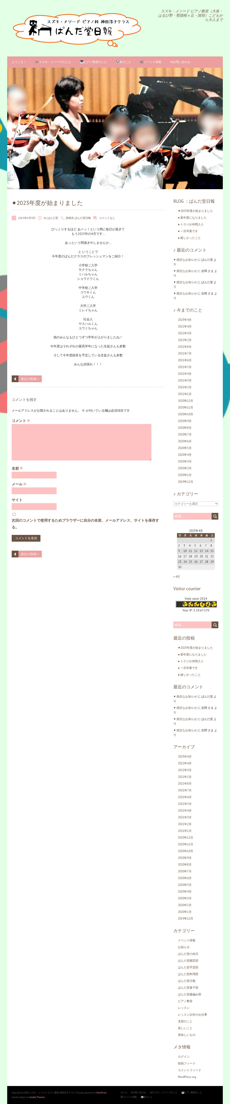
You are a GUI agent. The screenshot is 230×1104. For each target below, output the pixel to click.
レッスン (184, 1008)
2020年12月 (185, 401)
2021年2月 (185, 387)
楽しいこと (185, 1028)
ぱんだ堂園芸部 (188, 961)
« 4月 (176, 577)
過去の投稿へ (30, 379)
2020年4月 (185, 455)
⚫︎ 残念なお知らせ (185, 260)
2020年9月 (185, 421)
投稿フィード (186, 1063)
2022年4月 (185, 326)
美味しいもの (186, 1035)
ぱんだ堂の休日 (188, 954)
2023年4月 (185, 320)
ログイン (184, 1057)
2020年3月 (185, 461)
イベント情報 (186, 940)
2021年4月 (185, 374)
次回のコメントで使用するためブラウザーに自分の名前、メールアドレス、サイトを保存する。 (85, 523)
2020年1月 (185, 475)
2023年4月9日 (26, 218)
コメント (21, 420)
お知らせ (184, 947)
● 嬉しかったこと (189, 238)
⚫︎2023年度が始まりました (195, 211)
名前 (17, 468)
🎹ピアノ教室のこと (93, 62)
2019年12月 (185, 482)
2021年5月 (185, 367)
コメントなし (107, 218)
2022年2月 (185, 340)
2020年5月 (185, 448)
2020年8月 (185, 428)
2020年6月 (185, 441)
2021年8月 (185, 347)
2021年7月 (185, 353)
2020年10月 (185, 414)
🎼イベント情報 (150, 62)
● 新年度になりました (192, 218)
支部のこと (185, 1021)
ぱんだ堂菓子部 (188, 988)
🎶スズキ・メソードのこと (53, 62)
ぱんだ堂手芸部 (188, 967)
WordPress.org (187, 1077)
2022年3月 (185, 333)
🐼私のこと (123, 62)
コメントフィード (189, 1070)
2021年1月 (185, 394)
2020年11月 (185, 407)
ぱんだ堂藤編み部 (189, 994)
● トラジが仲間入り (191, 224)
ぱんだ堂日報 (83, 218)
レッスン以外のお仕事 (192, 1014)
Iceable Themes (36, 1097)
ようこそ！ (19, 62)
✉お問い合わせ (180, 62)
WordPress (101, 1092)
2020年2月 (185, 468)
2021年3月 (185, 380)
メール (19, 484)
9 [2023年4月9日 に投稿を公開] (179, 551)
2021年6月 (185, 360)
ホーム (124, 1092)
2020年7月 (185, 434)
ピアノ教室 (185, 1001)
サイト (17, 500)
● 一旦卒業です (188, 231)
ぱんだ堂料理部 (188, 974)
